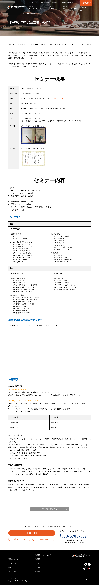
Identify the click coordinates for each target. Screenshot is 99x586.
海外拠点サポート (40, 563)
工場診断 (33, 533)
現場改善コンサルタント (15, 559)
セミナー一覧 (12, 563)
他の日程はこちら (57, 98)
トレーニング (44, 7)
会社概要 (55, 3)
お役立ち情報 (44, 3)
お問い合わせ (43, 539)
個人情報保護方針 (12, 579)
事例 (65, 7)
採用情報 (38, 572)
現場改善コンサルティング (43, 555)
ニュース (34, 3)
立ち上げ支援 (73, 7)
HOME (10, 555)
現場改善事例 (39, 559)
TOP (87, 580)
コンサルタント (55, 7)
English (93, 3)
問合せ (86, 3)
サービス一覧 (33, 7)
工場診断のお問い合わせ (68, 3)
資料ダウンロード (19, 539)
